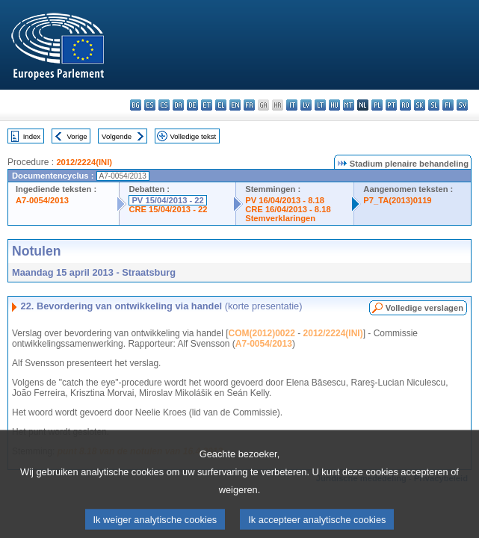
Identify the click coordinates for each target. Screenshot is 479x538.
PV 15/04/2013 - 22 (167, 200)
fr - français (249, 105)
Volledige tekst (193, 136)
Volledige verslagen (424, 307)
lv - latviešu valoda (306, 105)
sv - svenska (462, 105)
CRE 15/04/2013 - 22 (168, 209)
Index (31, 136)
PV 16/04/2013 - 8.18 (284, 200)
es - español (149, 105)
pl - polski (377, 105)
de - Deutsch (192, 105)
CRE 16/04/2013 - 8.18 (287, 209)
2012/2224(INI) (84, 162)
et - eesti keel (206, 105)
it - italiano (291, 105)
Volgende (117, 136)
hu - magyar (334, 105)
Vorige (77, 136)
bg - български (135, 105)
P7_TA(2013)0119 (397, 200)
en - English (235, 105)
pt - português (391, 105)
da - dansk (178, 105)
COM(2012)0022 (262, 333)
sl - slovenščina (433, 105)
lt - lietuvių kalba (320, 105)
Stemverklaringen (280, 218)
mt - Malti (348, 105)
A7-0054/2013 (42, 200)
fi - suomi (448, 105)
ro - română (405, 105)
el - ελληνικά (220, 105)
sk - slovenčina (419, 105)
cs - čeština (164, 105)
